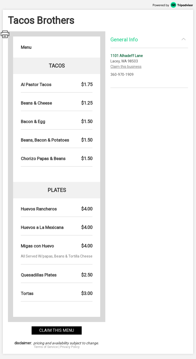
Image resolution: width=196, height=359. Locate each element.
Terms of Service (46, 347)
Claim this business (126, 67)
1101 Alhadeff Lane (126, 56)
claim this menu (56, 330)
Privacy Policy (70, 347)
